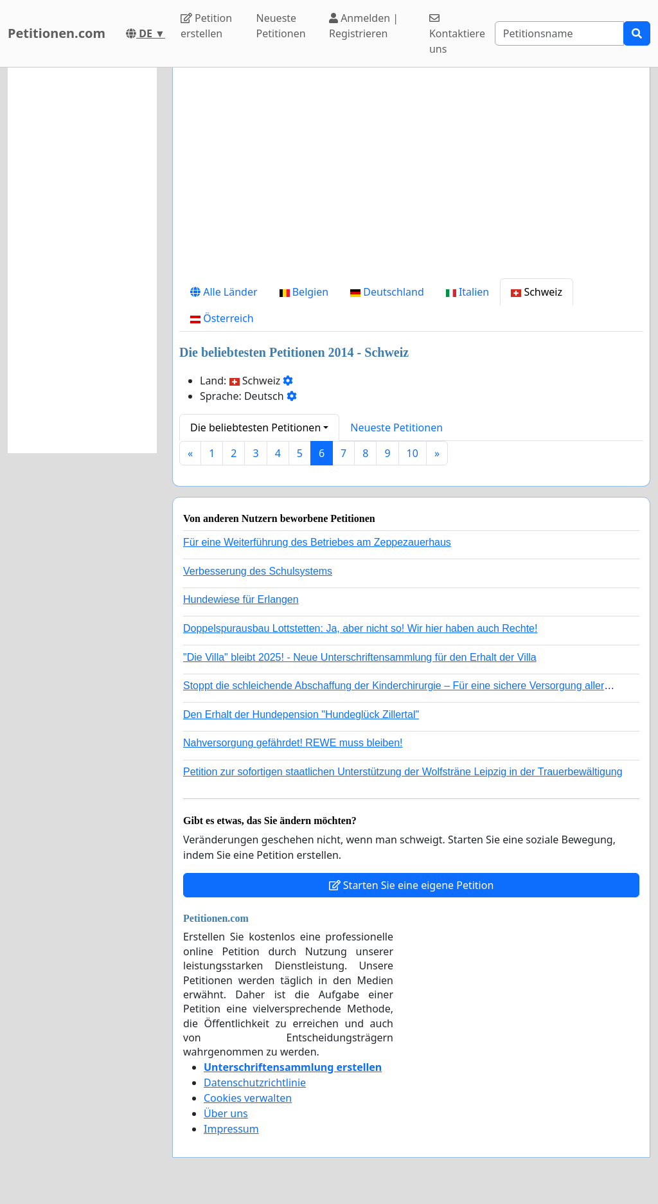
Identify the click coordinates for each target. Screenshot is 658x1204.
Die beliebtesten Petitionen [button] (255, 427)
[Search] (559, 33)
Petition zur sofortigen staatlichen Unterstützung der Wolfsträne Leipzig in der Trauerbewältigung (403, 771)
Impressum (231, 1129)
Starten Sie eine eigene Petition (411, 885)
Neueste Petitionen (281, 25)
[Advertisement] (411, 178)
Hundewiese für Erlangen (241, 599)
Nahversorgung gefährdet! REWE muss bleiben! (293, 742)
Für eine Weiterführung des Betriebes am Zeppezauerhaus (317, 542)
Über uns (226, 1113)
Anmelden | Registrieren (363, 25)
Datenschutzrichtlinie (255, 1082)
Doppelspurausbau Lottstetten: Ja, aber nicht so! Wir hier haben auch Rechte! (360, 628)
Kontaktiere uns (457, 34)
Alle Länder (224, 292)
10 (412, 453)
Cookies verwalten (248, 1098)
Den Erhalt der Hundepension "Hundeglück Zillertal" (301, 714)
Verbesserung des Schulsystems (257, 571)
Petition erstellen (206, 25)
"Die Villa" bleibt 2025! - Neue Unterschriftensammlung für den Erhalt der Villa (360, 657)
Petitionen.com (56, 33)
